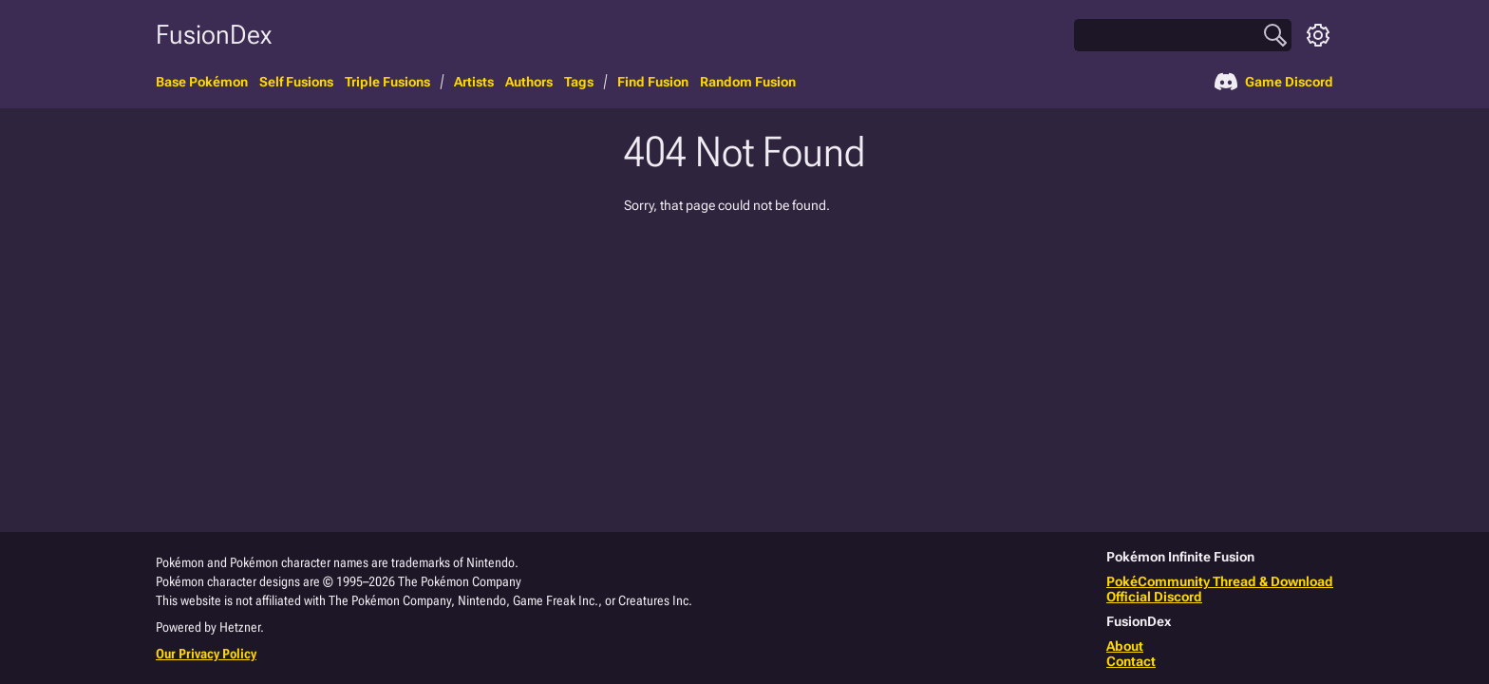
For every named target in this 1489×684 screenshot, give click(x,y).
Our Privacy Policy (206, 653)
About (1124, 646)
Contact (1131, 661)
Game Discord (1274, 81)
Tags (579, 81)
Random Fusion (748, 81)
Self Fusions (296, 81)
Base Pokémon (202, 81)
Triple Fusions (387, 81)
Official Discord (1154, 596)
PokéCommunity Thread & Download (1219, 581)
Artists (474, 81)
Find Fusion (652, 81)
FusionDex (214, 34)
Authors (529, 81)
